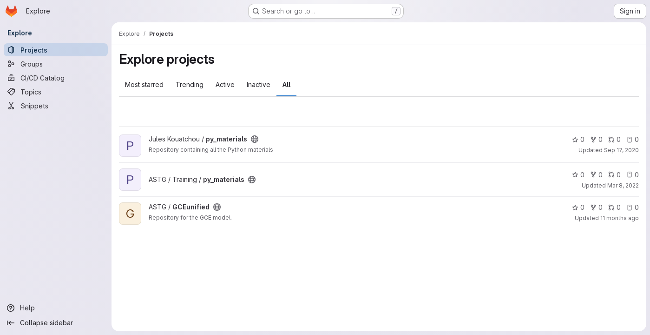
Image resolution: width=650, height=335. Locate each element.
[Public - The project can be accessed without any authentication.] (254, 139)
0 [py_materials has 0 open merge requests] (614, 139)
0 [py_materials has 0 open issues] (632, 139)
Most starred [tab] (144, 84)
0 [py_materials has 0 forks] (596, 139)
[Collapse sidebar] (56, 322)
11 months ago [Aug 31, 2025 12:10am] (619, 217)
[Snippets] (56, 105)
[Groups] (56, 63)
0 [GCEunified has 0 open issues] (632, 207)
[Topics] (56, 91)
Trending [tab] (190, 84)
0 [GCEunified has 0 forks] (596, 207)
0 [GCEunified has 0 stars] (578, 207)
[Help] (56, 308)
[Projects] (56, 49)
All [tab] (286, 84)
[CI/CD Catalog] (56, 77)
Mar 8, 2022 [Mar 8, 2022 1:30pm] (623, 185)
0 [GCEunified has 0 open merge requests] (614, 207)
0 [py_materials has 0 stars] (578, 139)
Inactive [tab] (258, 84)
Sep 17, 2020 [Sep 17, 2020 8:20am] (621, 150)
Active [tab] (225, 84)
